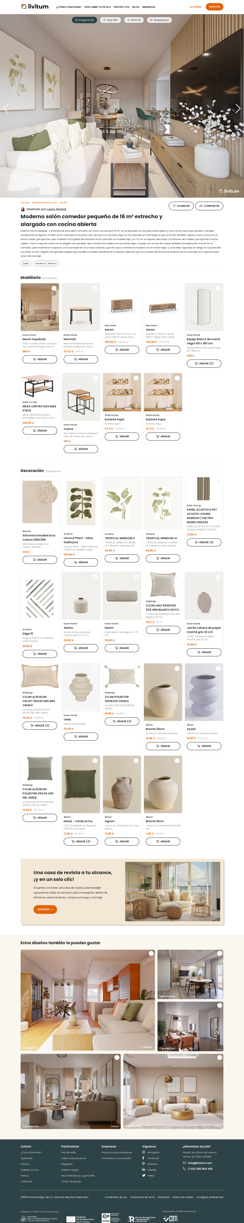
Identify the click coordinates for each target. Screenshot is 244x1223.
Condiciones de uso (116, 1197)
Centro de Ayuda (71, 1181)
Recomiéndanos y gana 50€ (78, 1175)
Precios (25, 1164)
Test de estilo (68, 1152)
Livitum (25, 202)
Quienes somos (30, 1170)
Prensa (25, 1175)
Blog (135, 7)
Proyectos (121, 7)
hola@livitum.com (197, 1163)
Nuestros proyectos (44, 202)
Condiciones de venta (142, 1197)
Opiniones (26, 1158)
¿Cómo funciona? (69, 7)
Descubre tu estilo (97, 7)
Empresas (148, 7)
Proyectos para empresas (117, 1152)
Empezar (214, 7)
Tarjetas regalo (70, 1170)
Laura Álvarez (56, 209)
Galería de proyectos (73, 1158)
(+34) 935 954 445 (198, 1169)
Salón (63, 202)
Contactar (27, 1181)
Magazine (67, 1164)
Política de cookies (182, 1197)
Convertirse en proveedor (116, 1158)
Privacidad (164, 1197)
